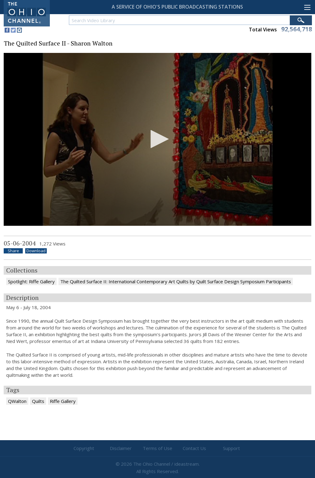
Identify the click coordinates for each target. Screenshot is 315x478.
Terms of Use (157, 448)
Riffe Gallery (63, 401)
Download (36, 250)
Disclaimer (121, 448)
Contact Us (194, 448)
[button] (157, 139)
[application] (157, 139)
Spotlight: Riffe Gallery (31, 281)
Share (13, 250)
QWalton (17, 401)
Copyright (84, 448)
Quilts (38, 401)
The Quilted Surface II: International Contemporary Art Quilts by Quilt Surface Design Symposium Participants (175, 281)
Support (231, 448)
